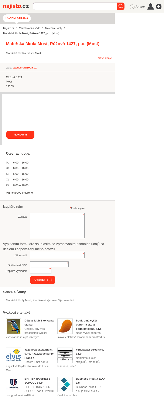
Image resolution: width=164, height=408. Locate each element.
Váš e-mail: (20, 255)
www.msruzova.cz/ (25, 67)
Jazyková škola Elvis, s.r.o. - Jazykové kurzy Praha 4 (39, 353)
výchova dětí (66, 300)
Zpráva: (22, 216)
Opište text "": (17, 265)
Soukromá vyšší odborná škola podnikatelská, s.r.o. (89, 324)
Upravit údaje (104, 58)
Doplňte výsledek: (16, 270)
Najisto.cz (18, 6)
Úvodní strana (17, 18)
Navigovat (20, 134)
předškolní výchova (45, 300)
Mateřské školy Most (18, 300)
